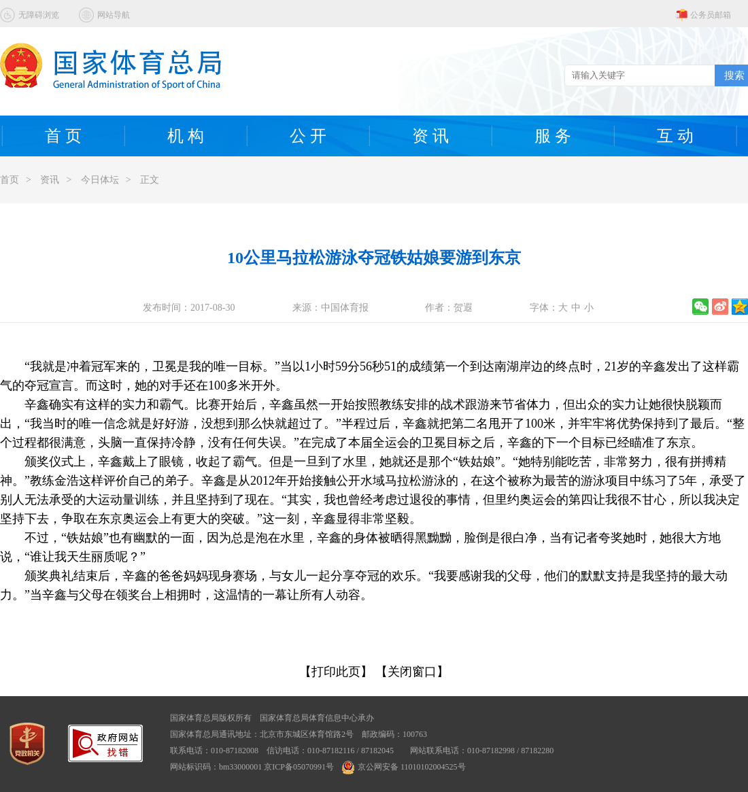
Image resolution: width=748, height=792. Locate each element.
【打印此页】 (336, 671)
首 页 (63, 136)
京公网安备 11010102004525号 (404, 767)
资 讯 (430, 136)
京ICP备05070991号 (299, 767)
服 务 (552, 136)
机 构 (185, 136)
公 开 (308, 136)
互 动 (675, 136)
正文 (149, 180)
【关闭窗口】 (412, 671)
